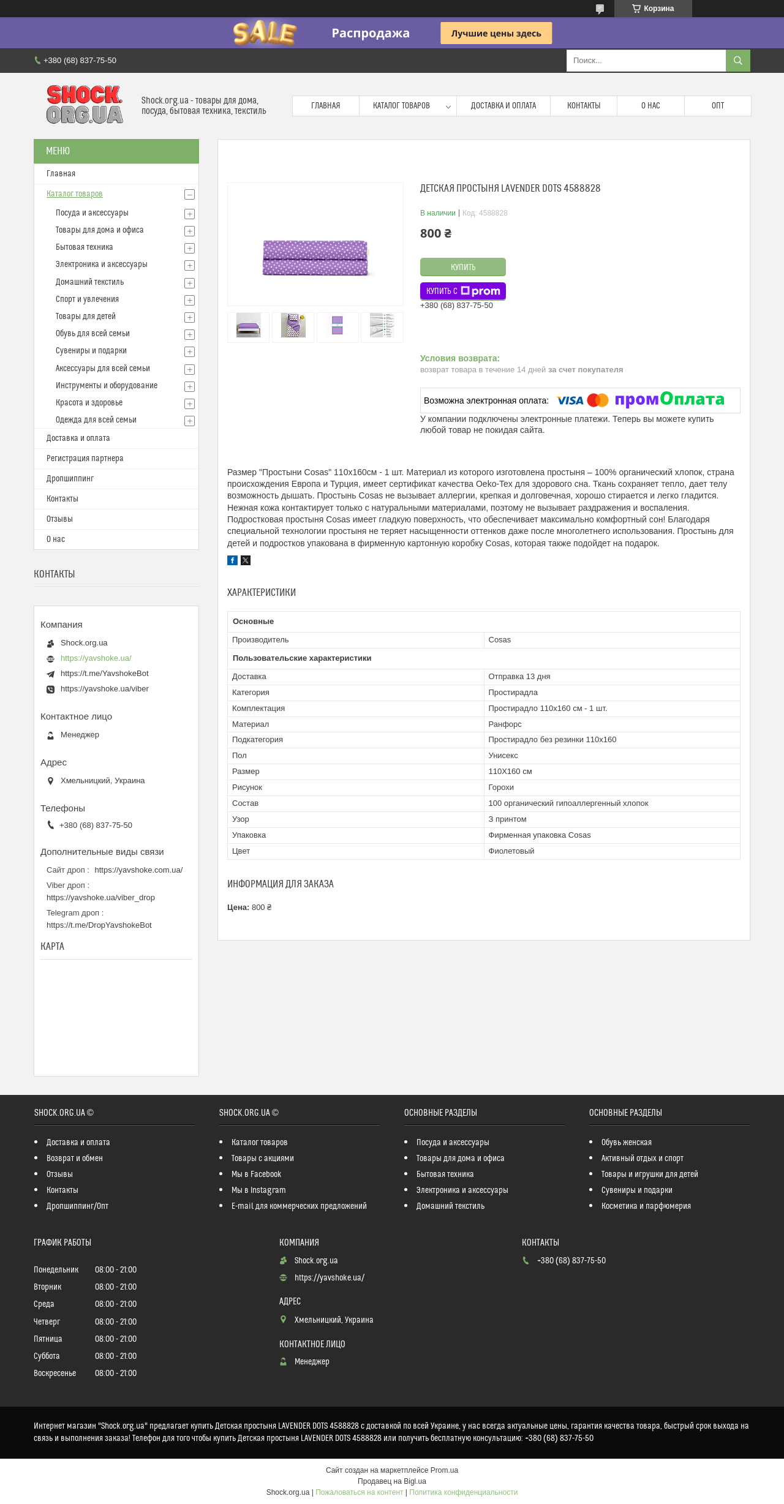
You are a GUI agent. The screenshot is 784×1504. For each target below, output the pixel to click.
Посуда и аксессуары (92, 213)
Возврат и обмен (75, 1159)
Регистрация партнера (85, 459)
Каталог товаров (401, 106)
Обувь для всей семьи (93, 334)
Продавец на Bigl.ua (392, 1481)
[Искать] (738, 61)
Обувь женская (626, 1143)
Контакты (584, 106)
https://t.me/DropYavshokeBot (99, 925)
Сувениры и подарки (91, 351)
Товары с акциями (263, 1159)
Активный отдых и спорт (642, 1159)
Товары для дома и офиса (100, 230)
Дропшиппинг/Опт (77, 1206)
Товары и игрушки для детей (649, 1174)
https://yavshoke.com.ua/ (139, 869)
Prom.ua (444, 1470)
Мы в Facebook (257, 1174)
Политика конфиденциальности (463, 1492)
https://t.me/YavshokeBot (105, 673)
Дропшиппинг (70, 479)
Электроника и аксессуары (102, 264)
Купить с (463, 291)
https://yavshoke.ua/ (96, 658)
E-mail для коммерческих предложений (299, 1206)
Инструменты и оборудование (106, 386)
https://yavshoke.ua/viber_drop (101, 897)
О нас (650, 106)
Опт (718, 106)
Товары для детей (86, 316)
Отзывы (60, 519)
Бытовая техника (84, 247)
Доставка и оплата (503, 106)
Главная (326, 106)
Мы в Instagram (259, 1190)
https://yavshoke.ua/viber (105, 688)
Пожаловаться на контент (359, 1492)
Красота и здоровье (89, 403)
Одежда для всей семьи (96, 420)
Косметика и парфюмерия (646, 1206)
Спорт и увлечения (87, 299)
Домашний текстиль (90, 282)
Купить (463, 268)
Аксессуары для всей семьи (103, 369)
